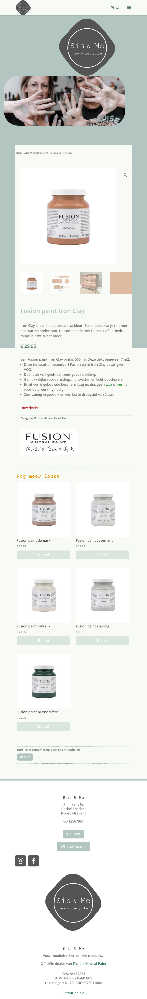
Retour (25, 757)
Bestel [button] (43, 554)
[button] (125, 175)
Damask (97, 330)
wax (109, 384)
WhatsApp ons (73, 846)
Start (18, 152)
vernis (122, 384)
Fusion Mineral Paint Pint (35, 152)
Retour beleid (73, 993)
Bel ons (73, 834)
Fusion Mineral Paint (89, 963)
